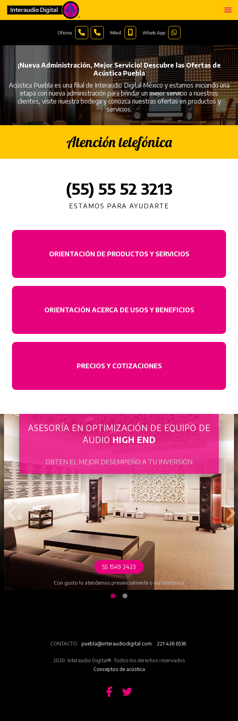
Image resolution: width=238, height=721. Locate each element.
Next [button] (228, 507)
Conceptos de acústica (119, 669)
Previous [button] (10, 507)
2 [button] (125, 596)
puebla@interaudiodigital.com (116, 643)
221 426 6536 (171, 643)
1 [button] (113, 596)
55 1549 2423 (119, 566)
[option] (119, 502)
